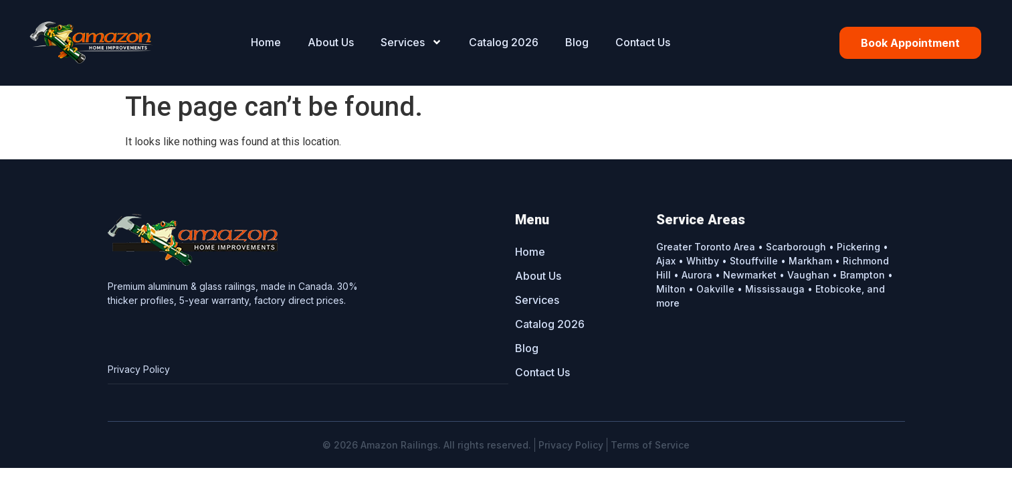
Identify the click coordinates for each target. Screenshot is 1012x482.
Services (411, 42)
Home (266, 42)
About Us (331, 42)
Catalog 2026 (503, 42)
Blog (577, 42)
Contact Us (642, 42)
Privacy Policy (139, 370)
